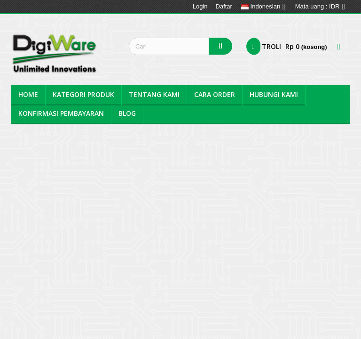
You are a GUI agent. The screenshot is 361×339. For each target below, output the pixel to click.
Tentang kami (154, 94)
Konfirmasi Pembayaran (61, 113)
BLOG (127, 113)
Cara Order (214, 94)
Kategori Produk (83, 94)
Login (200, 6)
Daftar (224, 6)
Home (28, 94)
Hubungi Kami (274, 94)
